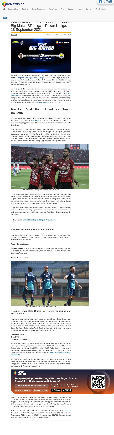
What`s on (53, 9)
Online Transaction (39, 9)
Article (63, 9)
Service (89, 9)
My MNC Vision (100, 9)
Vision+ (80, 9)
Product (25, 9)
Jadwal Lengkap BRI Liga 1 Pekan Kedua (39, 220)
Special (71, 9)
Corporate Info (13, 9)
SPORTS (14, 35)
